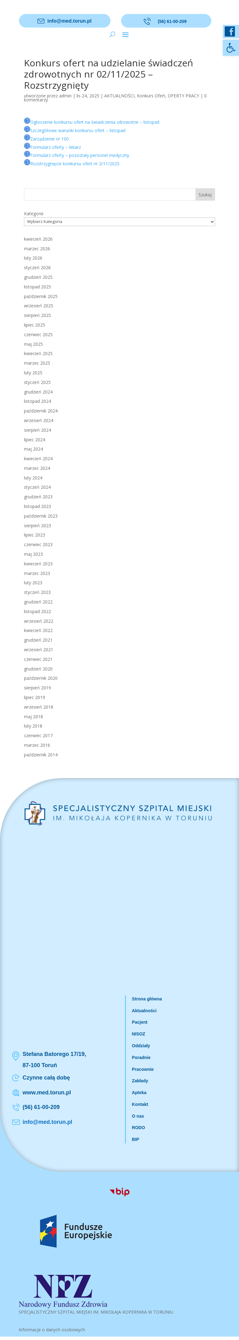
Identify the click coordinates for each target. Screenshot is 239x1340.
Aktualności (144, 1010)
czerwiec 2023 (38, 544)
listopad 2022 (37, 611)
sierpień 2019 (37, 688)
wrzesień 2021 (38, 649)
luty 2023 (33, 582)
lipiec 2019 (34, 697)
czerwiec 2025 (38, 334)
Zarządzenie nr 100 (49, 139)
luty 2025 (33, 373)
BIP (135, 1139)
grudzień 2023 (38, 497)
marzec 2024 (37, 468)
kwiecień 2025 (38, 353)
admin (65, 96)
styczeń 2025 (37, 382)
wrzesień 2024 (38, 420)
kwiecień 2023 (38, 564)
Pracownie (143, 1069)
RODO (138, 1127)
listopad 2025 (37, 287)
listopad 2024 (37, 401)
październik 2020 (41, 678)
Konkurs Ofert (151, 96)
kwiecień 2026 (38, 239)
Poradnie (141, 1057)
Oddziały (141, 1045)
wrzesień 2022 (38, 621)
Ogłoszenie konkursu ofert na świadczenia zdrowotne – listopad (94, 122)
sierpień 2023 (37, 525)
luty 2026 (33, 258)
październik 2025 (41, 296)
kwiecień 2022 (38, 630)
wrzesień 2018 (38, 707)
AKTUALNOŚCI (119, 96)
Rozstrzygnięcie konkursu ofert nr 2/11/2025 (75, 164)
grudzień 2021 (38, 640)
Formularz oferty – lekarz (55, 147)
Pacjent (140, 1022)
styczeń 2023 (37, 592)
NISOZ (138, 1033)
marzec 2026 (37, 249)
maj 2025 (33, 344)
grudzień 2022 (38, 602)
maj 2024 (33, 449)
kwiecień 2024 (38, 458)
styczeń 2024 (37, 487)
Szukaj (205, 195)
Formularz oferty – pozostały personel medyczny (79, 155)
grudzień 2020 (38, 669)
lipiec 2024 (34, 440)
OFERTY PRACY (183, 96)
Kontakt (140, 1104)
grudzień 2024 (38, 392)
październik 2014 (41, 755)
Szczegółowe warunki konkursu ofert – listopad (77, 130)
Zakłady (140, 1080)
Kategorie (34, 213)
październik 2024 (41, 411)
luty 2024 (33, 478)
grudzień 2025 (38, 277)
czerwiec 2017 (38, 735)
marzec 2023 (37, 573)
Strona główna (147, 998)
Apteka (139, 1092)
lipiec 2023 (34, 535)
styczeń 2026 (37, 267)
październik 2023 (41, 516)
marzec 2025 (37, 363)
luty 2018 (33, 726)
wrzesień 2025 (38, 306)
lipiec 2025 (34, 325)
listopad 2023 (37, 506)
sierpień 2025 (37, 315)
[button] (231, 48)
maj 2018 (33, 716)
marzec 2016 (37, 745)
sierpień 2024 (37, 430)
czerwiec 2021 (38, 659)
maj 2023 (33, 554)
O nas (138, 1116)
